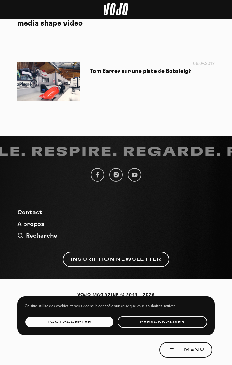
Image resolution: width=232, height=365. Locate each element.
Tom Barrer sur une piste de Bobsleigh (141, 71)
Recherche (37, 236)
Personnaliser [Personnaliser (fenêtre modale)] (162, 322)
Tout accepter (69, 322)
